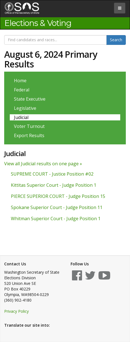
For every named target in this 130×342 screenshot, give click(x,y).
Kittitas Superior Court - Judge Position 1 (53, 185)
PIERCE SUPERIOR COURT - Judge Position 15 (58, 196)
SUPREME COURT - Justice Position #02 (52, 174)
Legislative (25, 108)
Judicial (21, 117)
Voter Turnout (29, 126)
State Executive (29, 99)
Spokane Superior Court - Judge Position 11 (56, 207)
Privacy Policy (16, 311)
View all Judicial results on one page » (43, 164)
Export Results (29, 135)
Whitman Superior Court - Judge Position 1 (55, 218)
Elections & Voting (37, 23)
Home (20, 80)
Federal (21, 90)
